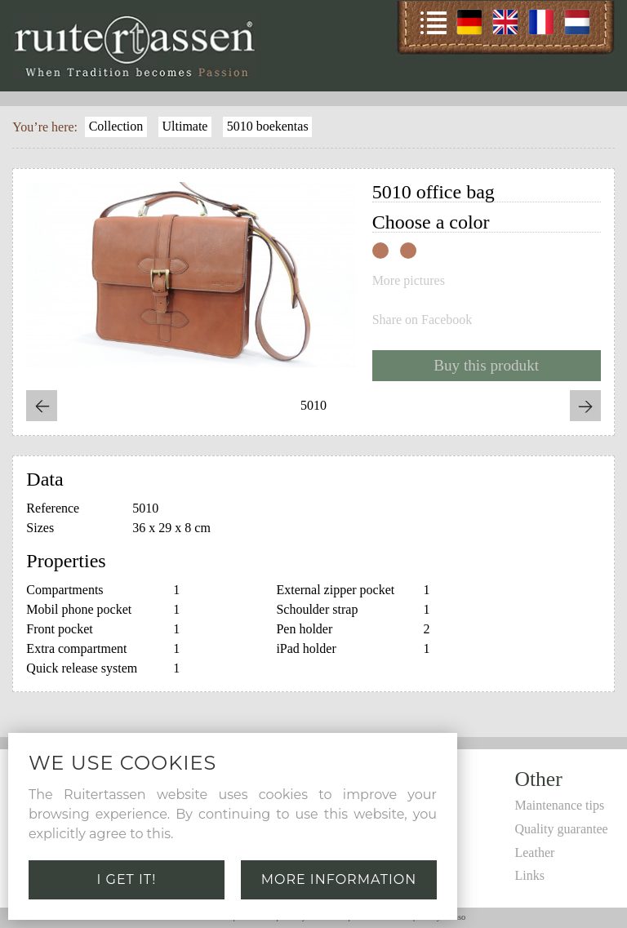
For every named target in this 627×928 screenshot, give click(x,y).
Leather (534, 852)
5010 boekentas (268, 126)
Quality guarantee (560, 829)
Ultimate (184, 126)
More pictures (408, 280)
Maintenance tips (559, 805)
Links (529, 875)
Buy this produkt (486, 365)
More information (339, 879)
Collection (116, 126)
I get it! (127, 879)
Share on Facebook (422, 319)
